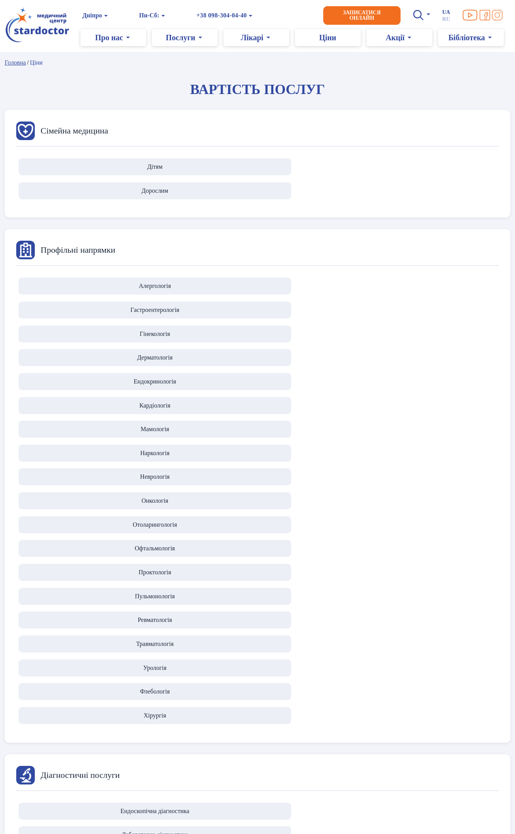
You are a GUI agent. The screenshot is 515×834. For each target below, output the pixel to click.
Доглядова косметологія (257, 626)
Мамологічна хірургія (450, 530)
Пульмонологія (354, 312)
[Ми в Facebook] (487, 15)
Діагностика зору (450, 433)
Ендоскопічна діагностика (64, 433)
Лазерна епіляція (354, 626)
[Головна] (40, 25)
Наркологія (257, 287)
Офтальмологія (161, 312)
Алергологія (64, 263)
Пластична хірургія (161, 530)
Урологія (160, 337)
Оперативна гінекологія (64, 530)
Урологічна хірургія (354, 530)
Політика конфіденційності (50, 718)
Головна (15, 62)
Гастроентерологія (160, 263)
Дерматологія (354, 263)
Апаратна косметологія (161, 626)
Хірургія (354, 337)
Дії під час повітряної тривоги (54, 746)
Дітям (64, 166)
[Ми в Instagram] (499, 15)
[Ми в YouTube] (472, 15)
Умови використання (42, 727)
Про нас (194, 718)
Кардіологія (64, 287)
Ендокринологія (450, 263)
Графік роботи (203, 737)
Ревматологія (450, 312)
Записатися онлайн (364, 15)
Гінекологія (257, 263)
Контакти (196, 727)
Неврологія (353, 287)
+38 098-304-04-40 (224, 15)
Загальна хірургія (257, 530)
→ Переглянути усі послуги (427, 718)
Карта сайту (27, 810)
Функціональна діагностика (354, 433)
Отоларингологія (64, 312)
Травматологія (64, 337)
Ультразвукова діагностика (257, 433)
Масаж (451, 626)
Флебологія (257, 337)
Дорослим (161, 166)
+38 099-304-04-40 (346, 814)
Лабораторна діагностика (161, 433)
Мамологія (161, 287)
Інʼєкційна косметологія (64, 626)
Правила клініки (36, 737)
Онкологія (450, 287)
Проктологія (257, 312)
